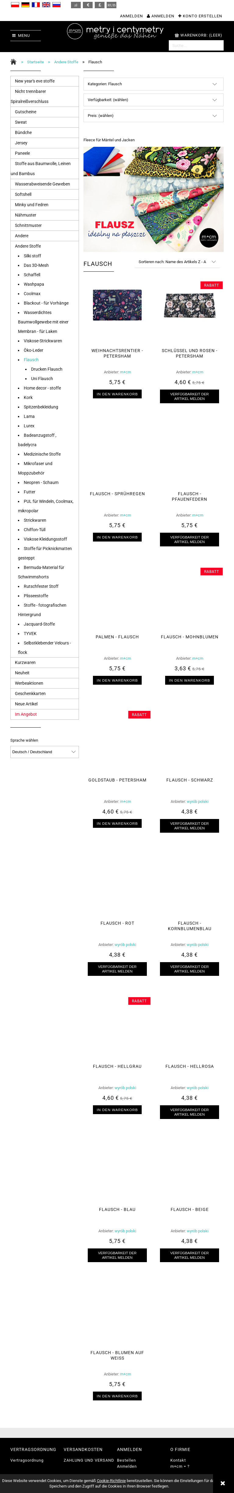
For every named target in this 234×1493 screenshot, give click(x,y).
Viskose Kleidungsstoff (45, 539)
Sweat (21, 122)
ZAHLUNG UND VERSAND (89, 1460)
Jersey (21, 142)
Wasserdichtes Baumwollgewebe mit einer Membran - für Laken (43, 322)
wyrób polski (197, 801)
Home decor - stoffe (42, 388)
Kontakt (178, 1460)
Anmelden (127, 1466)
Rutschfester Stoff (41, 586)
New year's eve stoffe (35, 81)
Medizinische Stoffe (42, 454)
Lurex (29, 425)
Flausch (31, 359)
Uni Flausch (42, 378)
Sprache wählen (24, 740)
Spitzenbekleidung (41, 406)
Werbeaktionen (29, 683)
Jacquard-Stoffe (39, 624)
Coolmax (32, 293)
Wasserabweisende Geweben (42, 184)
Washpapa (34, 284)
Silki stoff (32, 255)
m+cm (125, 372)
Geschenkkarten (30, 693)
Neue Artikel (26, 703)
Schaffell (32, 274)
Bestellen (126, 1460)
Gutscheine (25, 111)
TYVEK (30, 633)
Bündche (23, 132)
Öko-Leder (33, 350)
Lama (29, 416)
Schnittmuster (28, 225)
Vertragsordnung (27, 1460)
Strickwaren (35, 520)
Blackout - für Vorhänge (46, 303)
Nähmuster (25, 215)
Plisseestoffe (36, 595)
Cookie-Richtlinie (111, 1480)
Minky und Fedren (31, 204)
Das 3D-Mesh (36, 265)
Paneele (22, 153)
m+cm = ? (180, 1466)
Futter (29, 491)
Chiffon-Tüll (34, 529)
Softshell (23, 194)
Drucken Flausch (46, 369)
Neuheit (22, 672)
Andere (21, 235)
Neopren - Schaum (41, 482)
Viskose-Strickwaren (43, 340)
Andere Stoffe (28, 246)
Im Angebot (26, 714)
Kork (28, 397)
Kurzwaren (25, 662)
